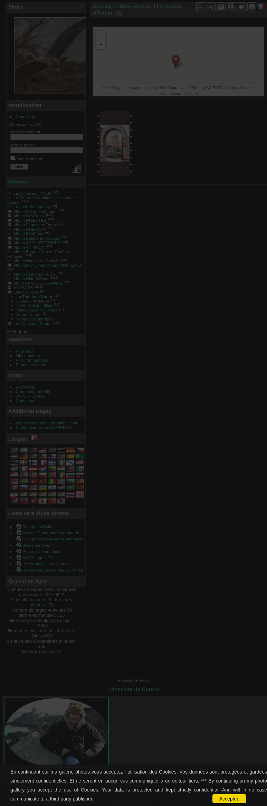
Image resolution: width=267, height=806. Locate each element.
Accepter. (229, 799)
